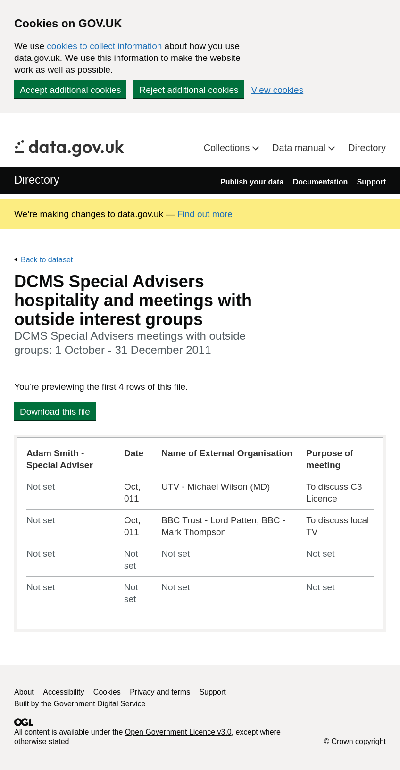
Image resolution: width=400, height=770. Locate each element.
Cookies (107, 692)
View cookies (277, 89)
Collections (228, 147)
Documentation (320, 182)
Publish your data (251, 182)
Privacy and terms (160, 692)
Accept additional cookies (70, 90)
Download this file (55, 412)
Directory (367, 147)
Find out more (205, 214)
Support (371, 182)
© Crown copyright (355, 741)
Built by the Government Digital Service (79, 704)
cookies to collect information (104, 46)
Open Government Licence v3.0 (178, 732)
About (24, 692)
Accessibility (63, 692)
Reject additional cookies (188, 90)
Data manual (300, 147)
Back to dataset (47, 260)
